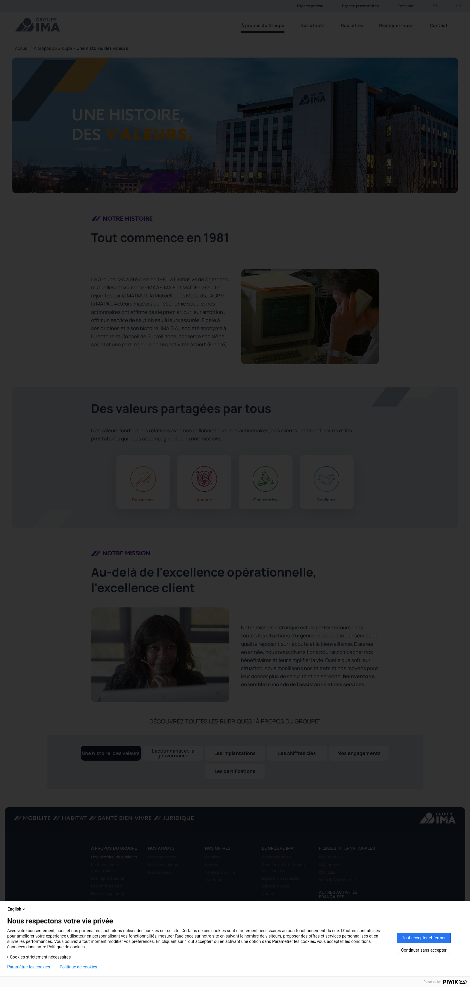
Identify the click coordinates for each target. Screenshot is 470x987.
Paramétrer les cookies (28, 967)
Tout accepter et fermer (424, 937)
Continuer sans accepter (423, 950)
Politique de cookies (78, 967)
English (16, 909)
